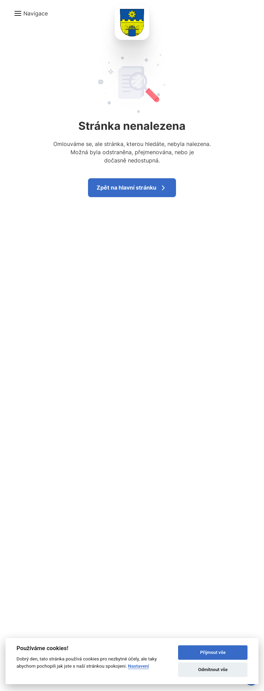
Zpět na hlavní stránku (132, 188)
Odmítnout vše (213, 669)
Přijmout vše (213, 652)
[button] (30, 13)
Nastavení (138, 666)
